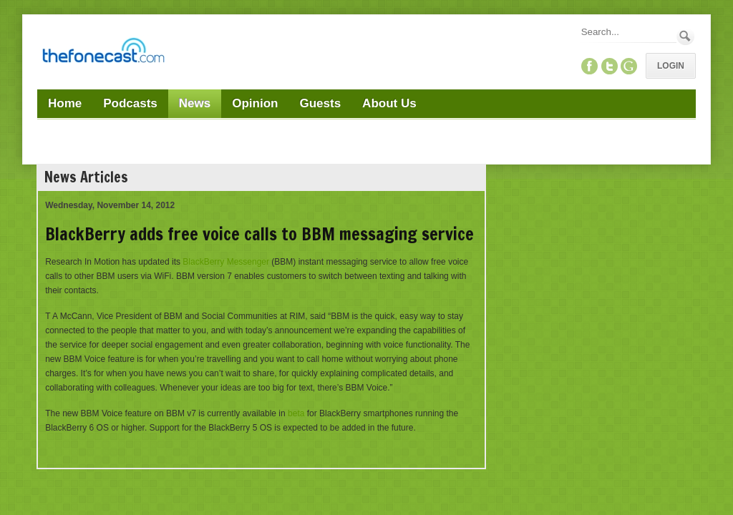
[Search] (627, 32)
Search (685, 36)
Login (670, 66)
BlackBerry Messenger (226, 262)
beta (296, 413)
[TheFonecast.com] (103, 53)
